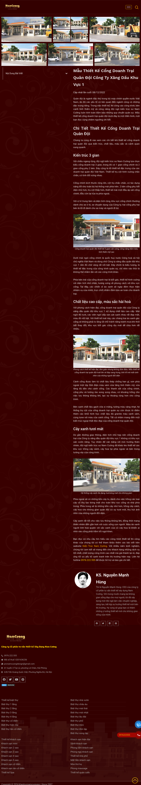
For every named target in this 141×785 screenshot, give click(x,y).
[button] (66, 73)
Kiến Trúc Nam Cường (94, 546)
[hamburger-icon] (129, 7)
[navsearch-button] (136, 7)
